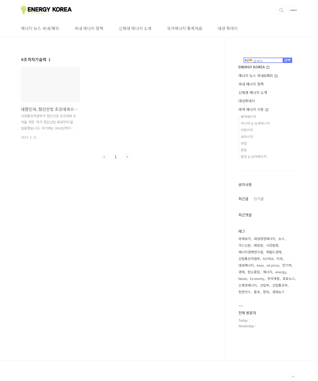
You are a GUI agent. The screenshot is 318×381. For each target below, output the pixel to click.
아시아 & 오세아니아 (255, 123)
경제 (241, 271)
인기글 (259, 198)
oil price (273, 265)
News (242, 278)
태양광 (258, 245)
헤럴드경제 (273, 251)
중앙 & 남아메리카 (254, 156)
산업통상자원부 (249, 258)
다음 (127, 157)
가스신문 (244, 245)
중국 (257, 291)
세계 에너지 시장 (253, 109)
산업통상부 (280, 285)
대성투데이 (246, 100)
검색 (281, 10)
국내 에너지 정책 (88, 28)
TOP (293, 377)
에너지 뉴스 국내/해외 (40, 28)
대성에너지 (246, 265)
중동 (244, 149)
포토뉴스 (289, 278)
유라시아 (247, 136)
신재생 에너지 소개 (135, 28)
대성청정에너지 (264, 238)
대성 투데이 (228, 28)
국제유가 (244, 238)
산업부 (264, 285)
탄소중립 (254, 271)
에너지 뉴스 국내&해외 (258, 75)
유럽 (244, 143)
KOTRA (268, 258)
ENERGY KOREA (253, 66)
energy (280, 271)
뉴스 (281, 238)
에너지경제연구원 (250, 251)
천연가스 (244, 291)
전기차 (286, 265)
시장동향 (272, 245)
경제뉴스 (278, 291)
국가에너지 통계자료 (184, 28)
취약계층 (273, 278)
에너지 (267, 271)
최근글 (243, 198)
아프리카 (247, 129)
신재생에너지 (247, 285)
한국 (266, 291)
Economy (257, 278)
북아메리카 (248, 116)
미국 (280, 258)
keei (260, 265)
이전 (104, 157)
